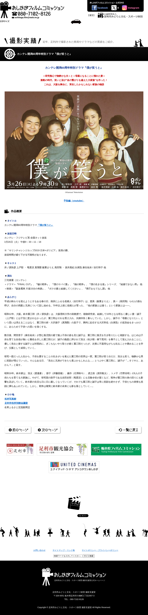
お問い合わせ (39, 550)
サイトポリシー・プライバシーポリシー (100, 550)
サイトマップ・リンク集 (64, 550)
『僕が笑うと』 (45, 225)
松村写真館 (10, 398)
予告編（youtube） (74, 200)
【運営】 (91, 15)
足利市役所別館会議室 (16, 403)
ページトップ (74, 503)
